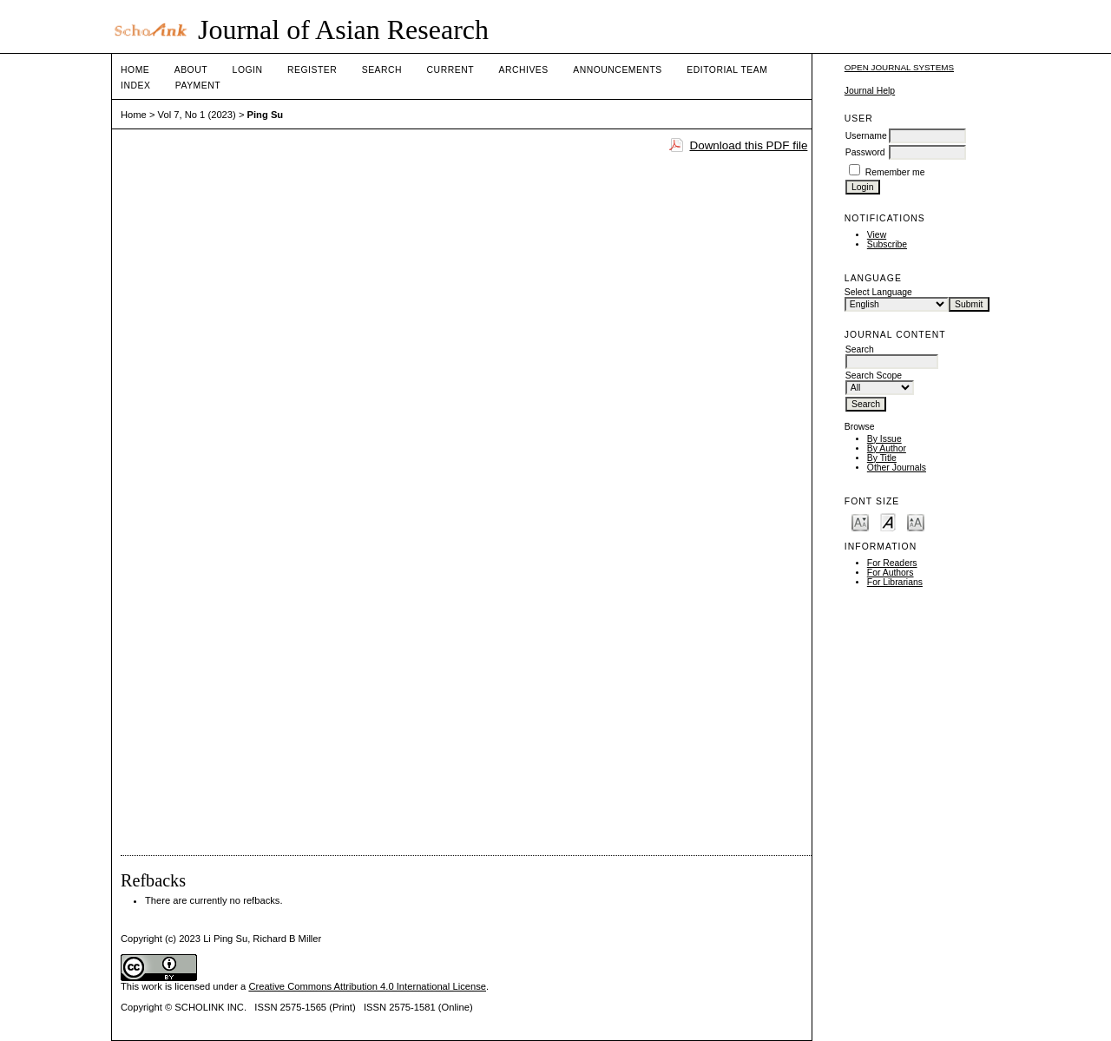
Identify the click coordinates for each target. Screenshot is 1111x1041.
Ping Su (265, 114)
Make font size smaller (860, 521)
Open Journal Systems (899, 67)
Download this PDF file (748, 145)
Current (450, 70)
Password (865, 152)
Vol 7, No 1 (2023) (197, 114)
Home (135, 70)
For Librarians (895, 582)
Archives (523, 70)
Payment (197, 85)
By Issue (884, 439)
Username (866, 136)
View (876, 235)
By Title (882, 458)
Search (382, 70)
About (190, 70)
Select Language (878, 292)
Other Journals (896, 467)
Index (135, 85)
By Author (886, 448)
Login (248, 70)
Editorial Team (727, 70)
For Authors (890, 572)
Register (312, 70)
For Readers (892, 563)
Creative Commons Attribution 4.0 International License (367, 986)
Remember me (895, 172)
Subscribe (887, 244)
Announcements (617, 70)
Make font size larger (915, 521)
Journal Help (870, 91)
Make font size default (888, 521)
